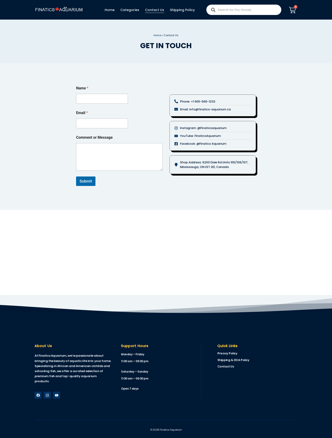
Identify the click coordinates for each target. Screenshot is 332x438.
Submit (86, 181)
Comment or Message (94, 137)
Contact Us (154, 10)
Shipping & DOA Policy (232, 360)
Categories (129, 10)
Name (82, 88)
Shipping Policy (182, 10)
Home (110, 10)
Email (82, 113)
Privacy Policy (226, 353)
